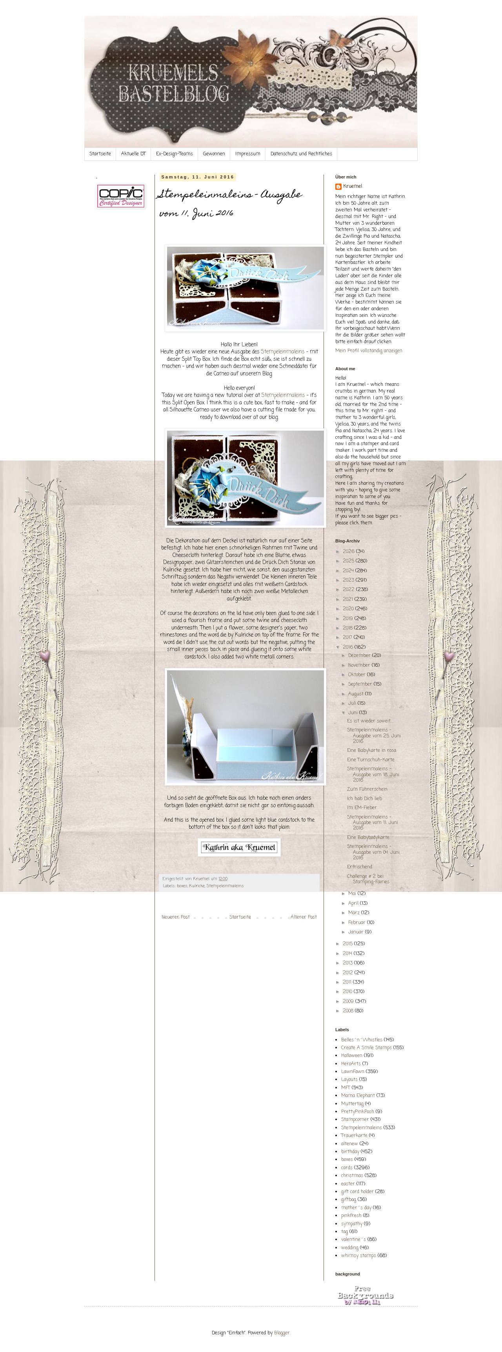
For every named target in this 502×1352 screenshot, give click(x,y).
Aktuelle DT (133, 154)
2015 (348, 944)
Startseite (100, 154)
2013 (348, 963)
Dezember (360, 655)
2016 (349, 647)
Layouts (349, 1079)
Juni (353, 713)
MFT (345, 1088)
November (360, 665)
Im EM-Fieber (362, 808)
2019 (349, 618)
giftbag (348, 1199)
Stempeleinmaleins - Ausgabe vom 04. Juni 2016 (373, 852)
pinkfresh (351, 1215)
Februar (357, 922)
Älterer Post (304, 917)
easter (348, 1184)
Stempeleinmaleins (283, 352)
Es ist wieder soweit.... (370, 721)
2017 (348, 637)
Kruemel (352, 187)
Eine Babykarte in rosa (371, 750)
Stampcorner (355, 1119)
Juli (353, 703)
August (356, 694)
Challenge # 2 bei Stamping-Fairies (368, 879)
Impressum (247, 154)
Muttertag (352, 1104)
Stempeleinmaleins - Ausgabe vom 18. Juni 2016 (373, 775)
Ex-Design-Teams (174, 154)
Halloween (351, 1055)
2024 (349, 571)
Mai (353, 893)
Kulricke (197, 886)
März (354, 913)
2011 (348, 982)
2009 (349, 1001)
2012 (349, 973)
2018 (348, 628)
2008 (349, 1011)
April (354, 903)
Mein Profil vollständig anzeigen (368, 351)
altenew (349, 1144)
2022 (349, 589)
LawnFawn (352, 1071)
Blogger (282, 1333)
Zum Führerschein (367, 789)
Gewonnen (214, 154)
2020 (349, 609)
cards (347, 1168)
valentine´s (353, 1239)
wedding (349, 1248)
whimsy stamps (358, 1255)
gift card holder (357, 1192)
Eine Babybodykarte (368, 837)
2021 (349, 599)
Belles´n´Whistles (361, 1040)
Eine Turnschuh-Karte (371, 760)
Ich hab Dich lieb (364, 798)
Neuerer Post (176, 917)
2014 (348, 953)
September (361, 684)
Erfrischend (359, 867)
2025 (349, 561)
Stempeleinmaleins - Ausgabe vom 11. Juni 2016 (372, 823)
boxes (182, 886)
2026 (349, 551)
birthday (350, 1151)
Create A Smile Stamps (366, 1048)
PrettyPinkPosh (357, 1111)
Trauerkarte (354, 1135)
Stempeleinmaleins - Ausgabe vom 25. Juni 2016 (374, 736)
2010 (348, 991)
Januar (356, 932)
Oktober (357, 675)
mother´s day (356, 1208)
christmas (352, 1175)
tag (344, 1232)
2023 (349, 580)
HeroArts (351, 1064)
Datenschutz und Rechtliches (301, 154)
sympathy (351, 1224)
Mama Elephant (358, 1095)
